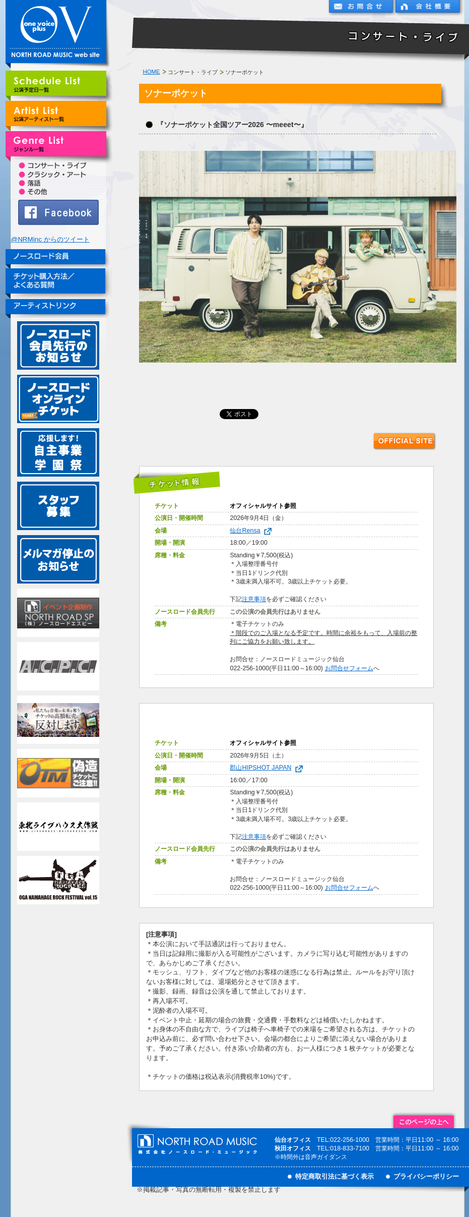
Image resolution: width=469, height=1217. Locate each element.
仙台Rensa (252, 530)
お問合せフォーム (349, 668)
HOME (151, 72)
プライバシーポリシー (426, 1176)
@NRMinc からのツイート (50, 239)
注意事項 (254, 599)
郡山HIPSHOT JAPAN (268, 767)
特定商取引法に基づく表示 (334, 1176)
